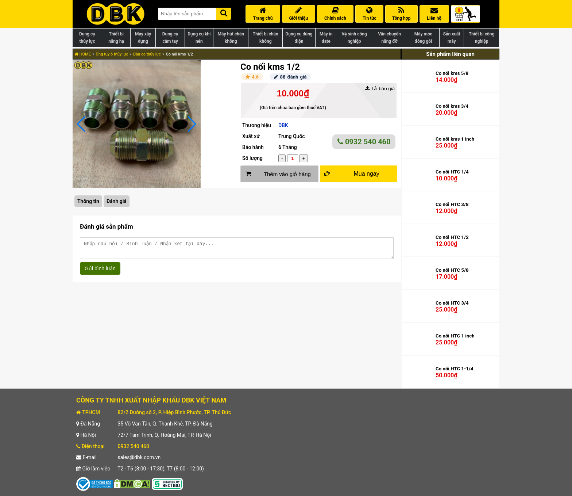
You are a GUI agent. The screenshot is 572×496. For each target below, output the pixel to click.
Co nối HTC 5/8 (452, 270)
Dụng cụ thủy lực (87, 37)
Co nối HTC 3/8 (452, 204)
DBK (283, 125)
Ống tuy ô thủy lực (112, 54)
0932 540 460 (364, 141)
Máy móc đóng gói (423, 37)
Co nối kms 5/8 (452, 73)
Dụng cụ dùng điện (298, 37)
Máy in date (326, 37)
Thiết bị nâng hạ (116, 37)
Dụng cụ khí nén (199, 37)
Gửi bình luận (100, 272)
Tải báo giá (380, 88)
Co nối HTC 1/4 (452, 172)
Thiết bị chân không (265, 37)
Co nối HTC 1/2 (452, 237)
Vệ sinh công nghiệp (354, 37)
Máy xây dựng (143, 37)
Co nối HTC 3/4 (452, 303)
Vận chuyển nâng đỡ (389, 37)
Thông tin (88, 201)
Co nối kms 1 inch (455, 139)
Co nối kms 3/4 (452, 106)
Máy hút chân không (231, 37)
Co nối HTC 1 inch (455, 336)
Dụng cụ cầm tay (170, 37)
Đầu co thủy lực (147, 54)
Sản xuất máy (451, 37)
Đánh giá (117, 201)
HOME (83, 54)
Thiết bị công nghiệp (481, 37)
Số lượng (252, 158)
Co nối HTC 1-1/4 (454, 368)
